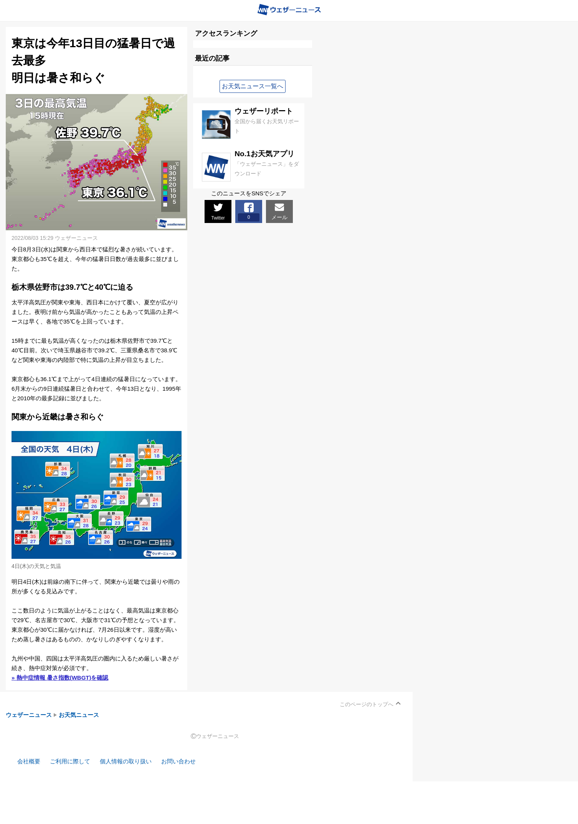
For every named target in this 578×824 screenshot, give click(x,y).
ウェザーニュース (29, 715)
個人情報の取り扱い (126, 761)
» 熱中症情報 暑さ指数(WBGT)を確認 (60, 677)
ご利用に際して (70, 761)
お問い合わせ (178, 761)
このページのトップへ (366, 704)
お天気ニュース (79, 715)
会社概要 (28, 761)
